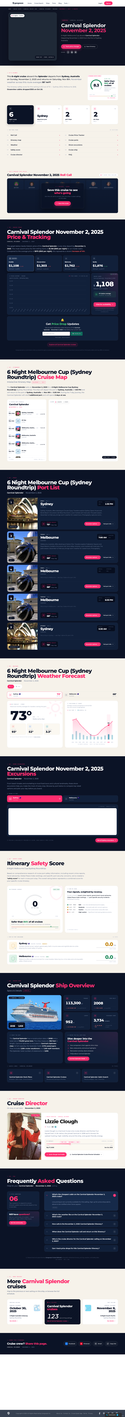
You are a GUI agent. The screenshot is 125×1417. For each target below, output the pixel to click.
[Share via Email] (75, 52)
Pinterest (85, 1343)
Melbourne (49, 537)
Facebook (70, 1343)
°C (18, 686)
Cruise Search (38, 3)
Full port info (108, 524)
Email (98, 1343)
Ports (54, 3)
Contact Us (66, 1413)
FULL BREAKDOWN (111, 98)
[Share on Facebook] (68, 52)
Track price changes (71, 46)
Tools (66, 3)
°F (10, 686)
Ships (48, 3)
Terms (85, 1413)
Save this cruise (62, 203)
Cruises (55, 9)
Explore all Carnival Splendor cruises (62, 344)
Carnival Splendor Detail (78, 1058)
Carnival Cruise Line (30, 9)
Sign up (108, 3)
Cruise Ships (17, 9)
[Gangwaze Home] (18, 3)
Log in (100, 3)
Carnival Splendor (45, 9)
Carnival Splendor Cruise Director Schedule (86, 1154)
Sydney (46, 504)
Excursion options (92, 524)
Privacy (90, 1413)
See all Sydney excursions (106, 840)
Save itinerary (89, 46)
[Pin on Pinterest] (71, 52)
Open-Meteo (37, 736)
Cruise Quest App (76, 1413)
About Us (59, 1413)
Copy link (111, 1343)
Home (30, 3)
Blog (60, 3)
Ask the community (18, 1222)
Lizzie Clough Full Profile (56, 1154)
